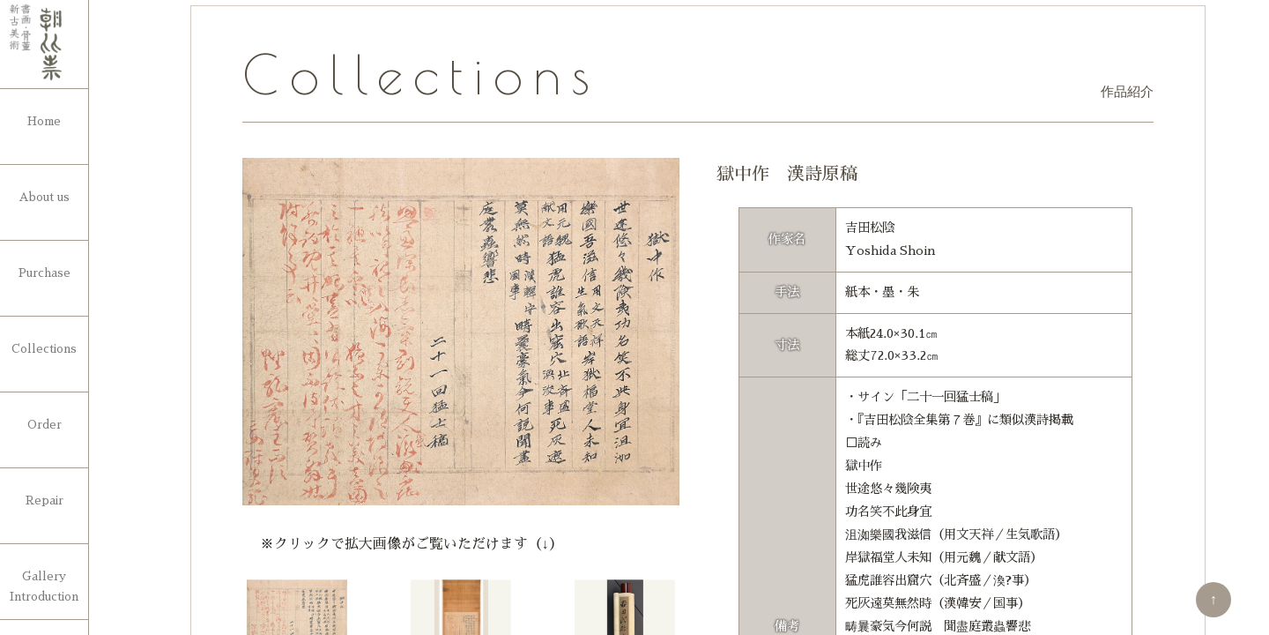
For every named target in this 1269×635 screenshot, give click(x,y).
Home (44, 121)
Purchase (44, 273)
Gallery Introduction (44, 586)
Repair (44, 500)
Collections (44, 349)
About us (44, 197)
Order (44, 424)
